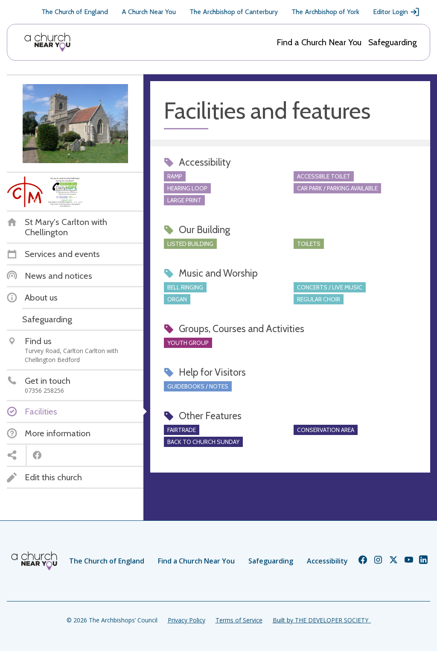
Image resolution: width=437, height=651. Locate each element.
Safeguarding (392, 42)
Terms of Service (239, 620)
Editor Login (396, 12)
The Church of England (74, 12)
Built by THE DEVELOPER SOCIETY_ (322, 620)
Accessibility (327, 561)
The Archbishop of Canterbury (233, 12)
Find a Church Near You (319, 42)
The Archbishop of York (325, 12)
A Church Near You (149, 12)
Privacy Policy (186, 620)
